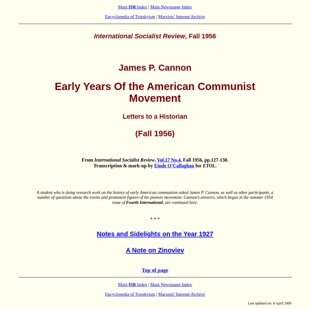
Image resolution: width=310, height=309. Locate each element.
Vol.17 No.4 (168, 160)
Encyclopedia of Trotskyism (130, 16)
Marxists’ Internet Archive (181, 16)
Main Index (132, 7)
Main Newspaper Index (171, 7)
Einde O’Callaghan (174, 165)
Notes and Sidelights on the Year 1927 (155, 234)
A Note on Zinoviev (155, 250)
